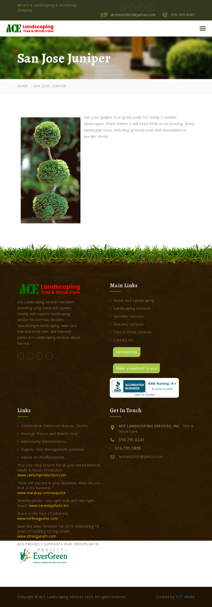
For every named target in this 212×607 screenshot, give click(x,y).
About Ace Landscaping (132, 300)
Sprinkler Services (127, 316)
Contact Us (121, 340)
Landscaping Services (130, 308)
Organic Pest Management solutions (51, 449)
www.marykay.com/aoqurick (41, 492)
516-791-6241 (183, 14)
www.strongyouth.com (36, 536)
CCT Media (185, 596)
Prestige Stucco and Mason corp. (47, 433)
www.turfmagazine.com (37, 518)
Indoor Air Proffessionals (41, 457)
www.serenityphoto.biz (49, 505)
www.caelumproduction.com (41, 475)
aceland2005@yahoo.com (133, 14)
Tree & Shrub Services (131, 332)
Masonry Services (127, 324)
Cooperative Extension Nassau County (52, 425)
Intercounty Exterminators (42, 441)
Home (22, 86)
